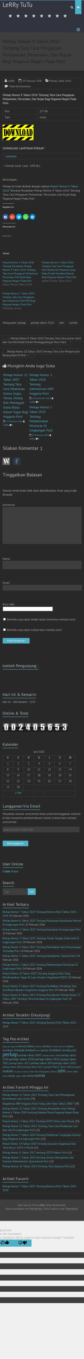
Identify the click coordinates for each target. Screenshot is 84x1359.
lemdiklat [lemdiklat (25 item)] (55, 1050)
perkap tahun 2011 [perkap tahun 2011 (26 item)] (47, 1059)
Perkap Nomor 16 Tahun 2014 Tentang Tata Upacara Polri (36, 1166)
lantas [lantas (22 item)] (44, 1050)
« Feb (18, 793)
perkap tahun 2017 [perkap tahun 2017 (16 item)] (33, 1067)
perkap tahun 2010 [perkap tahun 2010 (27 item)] (21, 1059)
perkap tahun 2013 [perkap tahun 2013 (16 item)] (19, 1063)
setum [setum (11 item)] (69, 1071)
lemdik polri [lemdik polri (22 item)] (69, 1050)
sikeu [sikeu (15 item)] (75, 1071)
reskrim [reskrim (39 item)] (8, 1071)
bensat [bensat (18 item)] (22, 1046)
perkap (22, 322)
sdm (61, 322)
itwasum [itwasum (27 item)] (30, 1050)
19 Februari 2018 (32, 80)
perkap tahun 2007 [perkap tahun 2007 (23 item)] (30, 1055)
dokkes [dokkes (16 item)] (70, 1046)
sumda (73, 322)
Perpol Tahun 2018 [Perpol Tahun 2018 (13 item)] (62, 1067)
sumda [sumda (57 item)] (39, 1075)
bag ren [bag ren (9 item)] (14, 1046)
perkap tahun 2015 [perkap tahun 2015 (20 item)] (65, 1063)
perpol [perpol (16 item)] (48, 1067)
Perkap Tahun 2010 (60, 80)
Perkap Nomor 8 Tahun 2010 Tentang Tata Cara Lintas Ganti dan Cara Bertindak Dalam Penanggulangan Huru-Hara (42, 340)
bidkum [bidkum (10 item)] (38, 1046)
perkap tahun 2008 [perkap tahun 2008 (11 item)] (51, 1055)
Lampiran (12, 156)
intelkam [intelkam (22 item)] (8, 1050)
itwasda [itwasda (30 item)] (19, 1050)
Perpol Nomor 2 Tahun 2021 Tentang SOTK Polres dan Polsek (38, 1121)
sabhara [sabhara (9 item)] (53, 1071)
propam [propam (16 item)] (76, 1067)
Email (7, 582)
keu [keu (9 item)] (38, 1050)
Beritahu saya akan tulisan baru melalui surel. (34, 630)
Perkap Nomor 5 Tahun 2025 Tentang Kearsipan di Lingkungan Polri (42, 929)
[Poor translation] (23, 1243)
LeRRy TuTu (17, 5)
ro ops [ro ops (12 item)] (17, 1071)
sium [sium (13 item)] (5, 1075)
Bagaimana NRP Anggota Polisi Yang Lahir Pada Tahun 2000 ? (38, 1103)
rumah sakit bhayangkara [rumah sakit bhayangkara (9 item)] (39, 1071)
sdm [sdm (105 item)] (61, 1071)
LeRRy (11, 80)
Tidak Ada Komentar (20, 86)
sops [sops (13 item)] (18, 1075)
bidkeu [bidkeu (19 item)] (31, 1046)
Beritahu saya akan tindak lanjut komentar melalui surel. (41, 619)
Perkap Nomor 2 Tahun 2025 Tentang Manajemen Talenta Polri (39, 956)
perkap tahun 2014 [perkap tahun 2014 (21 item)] (42, 1063)
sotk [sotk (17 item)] (23, 1075)
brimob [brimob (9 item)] (55, 1046)
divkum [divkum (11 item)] (61, 1046)
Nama (7, 558)
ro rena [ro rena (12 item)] (24, 1071)
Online (10, 871)
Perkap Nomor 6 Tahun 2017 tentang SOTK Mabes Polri (35, 1152)
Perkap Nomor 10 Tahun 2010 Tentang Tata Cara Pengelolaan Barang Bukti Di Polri (41, 353)
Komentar (9, 505)
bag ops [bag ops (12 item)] (6, 1046)
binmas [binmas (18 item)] (47, 1046)
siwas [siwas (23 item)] (11, 1075)
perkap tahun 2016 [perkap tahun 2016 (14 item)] (12, 1067)
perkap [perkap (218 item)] (10, 1054)
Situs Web (8, 604)
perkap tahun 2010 (42, 322)
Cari (32, 891)
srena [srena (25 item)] (30, 1076)
